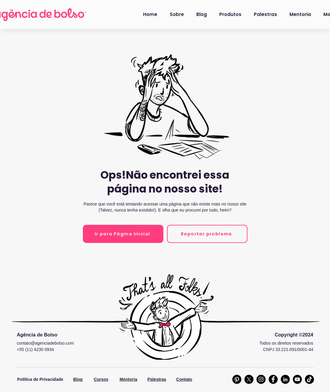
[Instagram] (261, 379)
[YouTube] (297, 379)
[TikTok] (309, 379)
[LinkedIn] (285, 379)
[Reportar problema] (207, 234)
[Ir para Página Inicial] (123, 234)
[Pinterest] (236, 379)
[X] (248, 379)
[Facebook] (273, 379)
